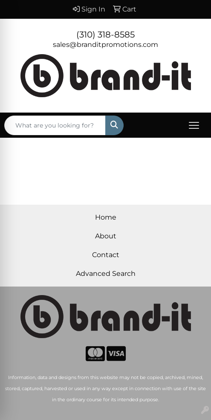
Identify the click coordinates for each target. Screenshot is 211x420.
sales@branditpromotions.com (105, 45)
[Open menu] (193, 125)
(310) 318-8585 (105, 34)
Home (105, 217)
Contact (105, 255)
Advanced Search (106, 273)
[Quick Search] (55, 125)
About (105, 236)
